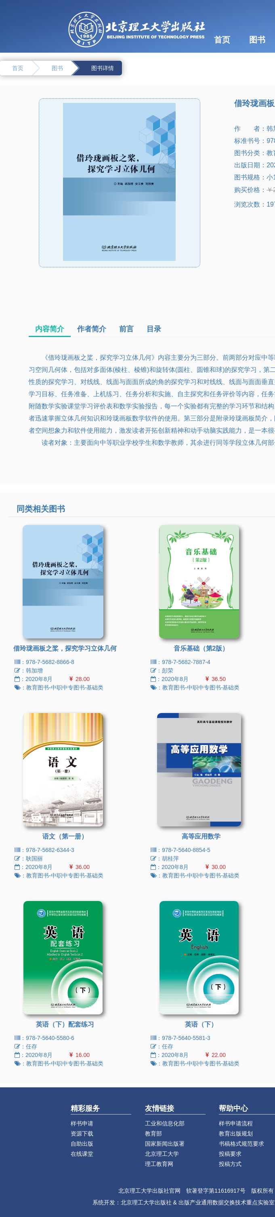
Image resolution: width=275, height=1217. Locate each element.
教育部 (153, 1133)
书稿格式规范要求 (241, 1143)
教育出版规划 (236, 1133)
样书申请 (82, 1123)
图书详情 (102, 68)
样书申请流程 (236, 1123)
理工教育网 (159, 1164)
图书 (257, 39)
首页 (222, 39)
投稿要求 (230, 1154)
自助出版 (82, 1143)
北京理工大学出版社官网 (149, 1190)
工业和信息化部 (165, 1123)
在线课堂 (82, 1154)
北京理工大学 (162, 1154)
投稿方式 (230, 1164)
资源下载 (82, 1133)
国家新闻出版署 (165, 1143)
